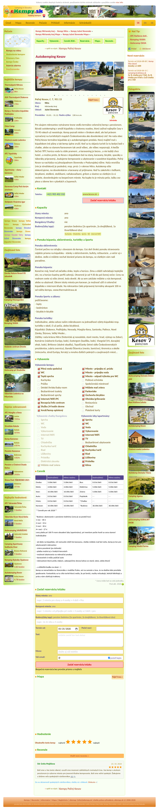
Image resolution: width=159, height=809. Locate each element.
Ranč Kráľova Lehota (137, 402)
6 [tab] (75, 95)
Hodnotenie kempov (15, 54)
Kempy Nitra (62, 31)
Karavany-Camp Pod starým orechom (16, 188)
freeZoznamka (12, 69)
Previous (37, 77)
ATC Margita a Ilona (13, 412)
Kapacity (40, 41)
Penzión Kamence (12, 451)
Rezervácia (84, 41)
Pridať (133, 48)
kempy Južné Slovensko (17, 237)
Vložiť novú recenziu (79, 756)
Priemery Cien (12, 58)
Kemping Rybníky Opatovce (16, 560)
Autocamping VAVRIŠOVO (16, 530)
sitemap (72, 800)
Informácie (69, 22)
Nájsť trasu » (93, 100)
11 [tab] (96, 95)
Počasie (43, 22)
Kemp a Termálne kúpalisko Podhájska (16, 112)
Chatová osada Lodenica (15, 140)
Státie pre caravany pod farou (140, 81)
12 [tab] (100, 95)
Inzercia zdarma (13, 65)
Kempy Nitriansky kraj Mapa (48, 34)
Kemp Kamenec (11, 439)
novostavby (73, 804)
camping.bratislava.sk (137, 68)
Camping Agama (135, 496)
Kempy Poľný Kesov (70, 48)
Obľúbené (146, 48)
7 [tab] (79, 95)
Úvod (8, 22)
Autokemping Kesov (13, 572)
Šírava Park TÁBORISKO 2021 (17, 480)
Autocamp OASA (138, 43)
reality (29, 804)
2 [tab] (58, 95)
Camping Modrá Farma (138, 546)
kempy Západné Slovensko (17, 240)
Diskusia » (92, 782)
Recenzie (109, 41)
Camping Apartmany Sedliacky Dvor (13, 545)
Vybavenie (54, 41)
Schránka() (85, 22)
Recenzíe (30, 22)
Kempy (27, 800)
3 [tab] (62, 95)
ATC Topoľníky (11, 153)
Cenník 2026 (69, 41)
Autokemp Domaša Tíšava (139, 473)
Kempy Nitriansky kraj (45, 31)
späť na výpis (51, 48)
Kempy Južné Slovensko (81, 31)
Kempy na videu (13, 50)
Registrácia (63, 800)
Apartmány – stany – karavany (14, 171)
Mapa (18, 22)
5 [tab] (71, 95)
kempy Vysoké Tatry (14, 235)
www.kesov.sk (90, 194)
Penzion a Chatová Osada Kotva (15, 466)
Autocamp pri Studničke (14, 370)
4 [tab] (67, 95)
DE (152, 23)
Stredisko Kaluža (12, 426)
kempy (92, 804)
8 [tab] (83, 95)
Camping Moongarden (14, 300)
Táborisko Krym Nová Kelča (16, 517)
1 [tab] (54, 95)
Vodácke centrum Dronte (15, 346)
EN (145, 23)
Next (122, 77)
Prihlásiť (55, 22)
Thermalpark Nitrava (14, 85)
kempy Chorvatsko (110, 804)
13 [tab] (104, 95)
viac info (119, 2)
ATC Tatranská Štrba (13, 503)
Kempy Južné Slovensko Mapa (76, 34)
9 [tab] (88, 95)
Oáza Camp (9, 126)
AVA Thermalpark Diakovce (16, 97)
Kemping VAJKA (11, 323)
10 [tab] (92, 95)
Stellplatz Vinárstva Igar (15, 202)
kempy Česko (12, 61)
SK (138, 22)
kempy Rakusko (139, 804)
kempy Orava (11, 221)
